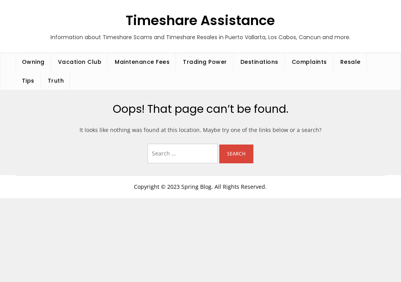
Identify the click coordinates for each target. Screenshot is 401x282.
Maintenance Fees (142, 62)
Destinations (259, 62)
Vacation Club (80, 62)
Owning (33, 62)
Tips (28, 81)
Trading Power (205, 62)
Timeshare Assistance (200, 20)
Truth (56, 81)
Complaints (309, 62)
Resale (350, 62)
